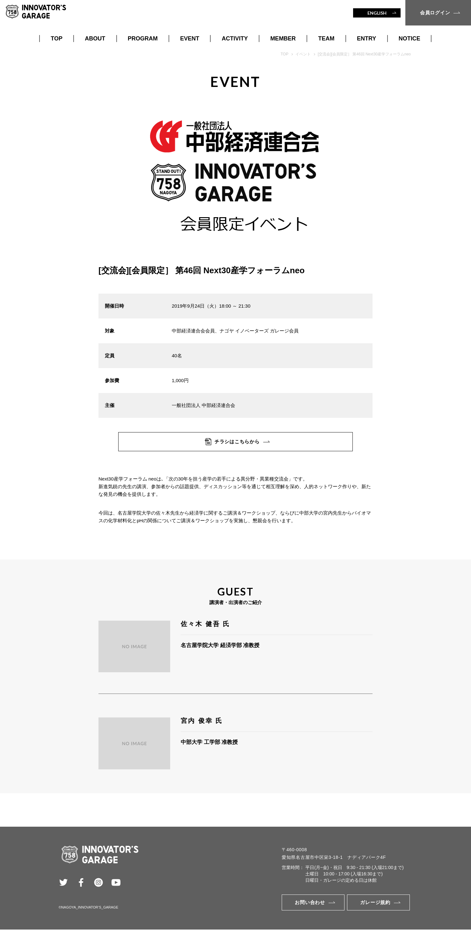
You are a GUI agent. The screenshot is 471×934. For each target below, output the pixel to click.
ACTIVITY (235, 38)
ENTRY (366, 38)
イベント (303, 54)
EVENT (189, 38)
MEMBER (283, 38)
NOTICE (409, 38)
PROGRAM (143, 38)
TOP (56, 38)
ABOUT (95, 38)
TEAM (326, 38)
